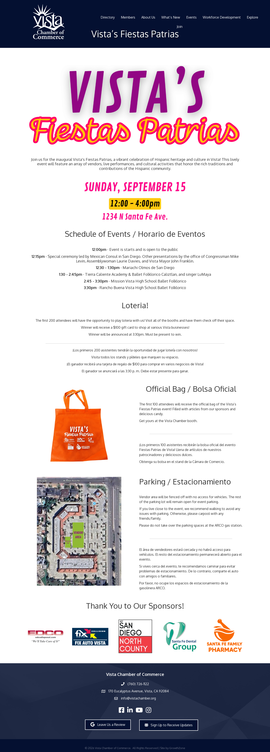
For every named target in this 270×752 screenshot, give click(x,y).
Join (179, 26)
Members (128, 17)
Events (191, 17)
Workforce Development (222, 17)
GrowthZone (177, 748)
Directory (108, 17)
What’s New (170, 17)
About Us (148, 17)
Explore (252, 17)
